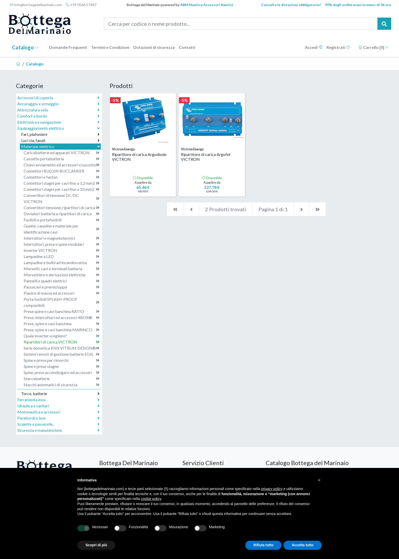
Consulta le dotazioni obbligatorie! (291, 5)
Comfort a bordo (58, 116)
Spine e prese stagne (61, 366)
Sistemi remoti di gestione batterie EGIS (61, 354)
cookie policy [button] (151, 499)
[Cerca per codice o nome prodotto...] (241, 24)
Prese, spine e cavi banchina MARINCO (61, 330)
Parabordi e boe (58, 418)
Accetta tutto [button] (303, 545)
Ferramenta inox (58, 400)
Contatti (187, 47)
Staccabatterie (61, 379)
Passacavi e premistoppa (61, 287)
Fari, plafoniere (60, 134)
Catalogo (25, 47)
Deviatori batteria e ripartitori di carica (61, 214)
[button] (319, 480)
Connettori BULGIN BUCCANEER (61, 171)
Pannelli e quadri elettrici (61, 281)
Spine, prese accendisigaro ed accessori (61, 372)
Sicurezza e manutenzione (58, 430)
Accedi (313, 47)
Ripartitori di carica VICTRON (61, 342)
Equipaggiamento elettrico (59, 128)
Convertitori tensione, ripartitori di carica (61, 208)
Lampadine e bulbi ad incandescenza (61, 263)
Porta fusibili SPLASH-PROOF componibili (61, 302)
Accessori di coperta (58, 98)
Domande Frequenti (68, 47)
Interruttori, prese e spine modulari (61, 244)
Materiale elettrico (61, 146)
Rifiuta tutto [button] (263, 545)
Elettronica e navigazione (58, 122)
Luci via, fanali (60, 140)
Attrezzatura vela (58, 110)
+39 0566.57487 (81, 5)
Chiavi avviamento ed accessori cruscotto (61, 165)
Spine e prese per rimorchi (61, 360)
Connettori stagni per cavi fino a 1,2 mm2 (61, 183)
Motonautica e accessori (58, 412)
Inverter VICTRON (61, 250)
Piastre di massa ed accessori (61, 293)
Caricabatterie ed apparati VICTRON (61, 153)
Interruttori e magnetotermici (61, 238)
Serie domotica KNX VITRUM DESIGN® (61, 348)
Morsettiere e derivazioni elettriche (61, 275)
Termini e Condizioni (110, 47)
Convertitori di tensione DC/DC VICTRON (61, 198)
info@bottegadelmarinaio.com (36, 5)
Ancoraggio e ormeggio (58, 104)
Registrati (338, 47)
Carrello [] (373, 47)
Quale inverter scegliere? (61, 336)
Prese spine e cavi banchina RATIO (61, 311)
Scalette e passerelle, (58, 424)
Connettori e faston (61, 177)
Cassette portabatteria (61, 159)
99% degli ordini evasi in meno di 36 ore (358, 5)
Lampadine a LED (61, 256)
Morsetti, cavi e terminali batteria (61, 269)
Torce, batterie (60, 394)
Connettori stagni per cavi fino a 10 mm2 (61, 189)
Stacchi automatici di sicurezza (61, 385)
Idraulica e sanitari (58, 406)
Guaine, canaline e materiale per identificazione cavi (61, 228)
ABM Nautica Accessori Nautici (206, 5)
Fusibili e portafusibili (61, 220)
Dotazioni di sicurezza (154, 47)
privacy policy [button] (271, 489)
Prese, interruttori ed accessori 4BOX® (61, 317)
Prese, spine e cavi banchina (61, 324)
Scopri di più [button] (96, 545)
